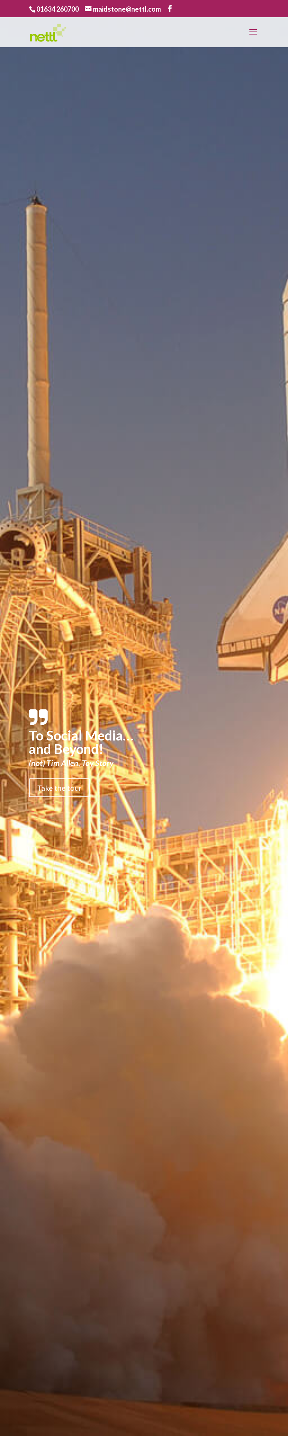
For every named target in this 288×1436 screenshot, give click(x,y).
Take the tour (59, 787)
